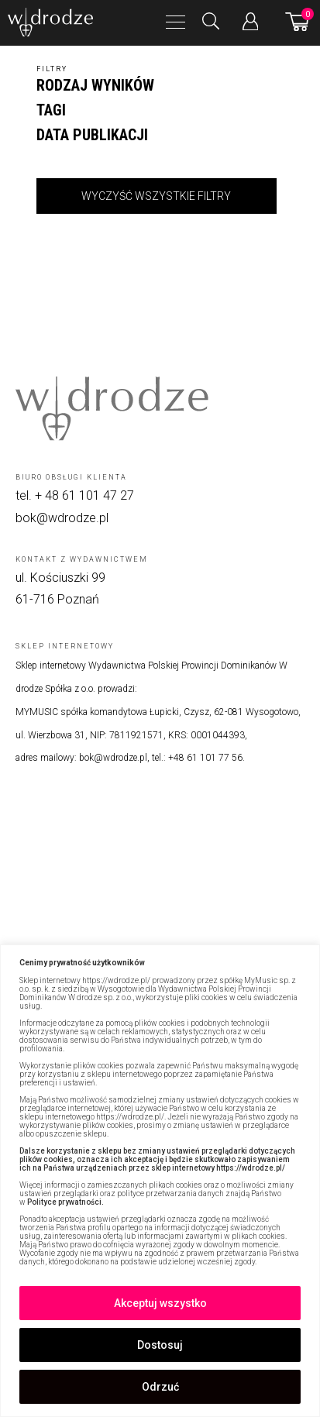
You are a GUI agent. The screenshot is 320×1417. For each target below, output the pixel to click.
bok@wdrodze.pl (61, 518)
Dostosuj (160, 1345)
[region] (160, 1180)
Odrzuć (160, 1387)
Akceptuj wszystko (160, 1303)
